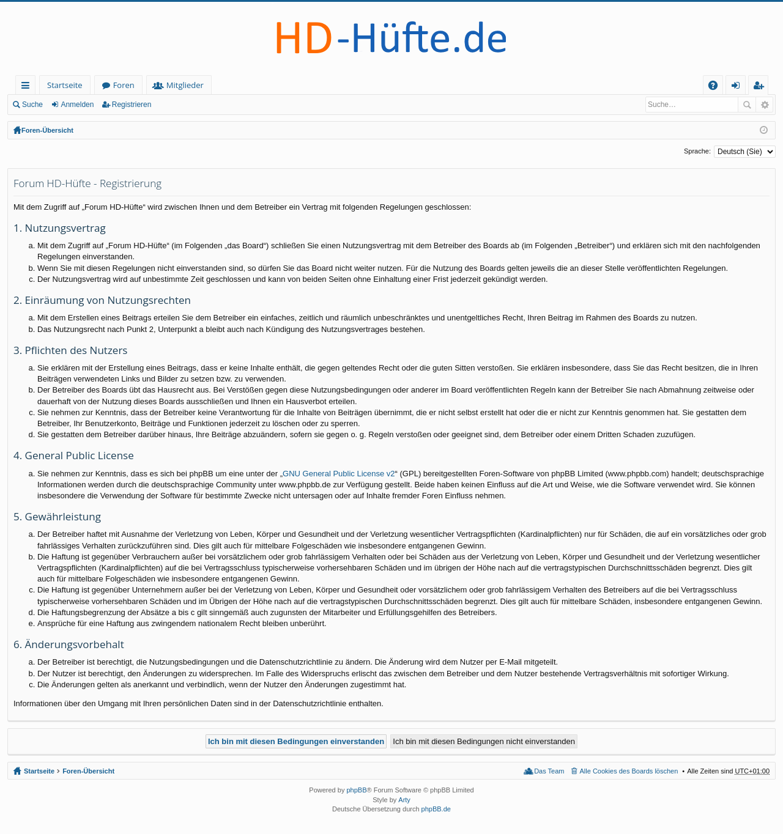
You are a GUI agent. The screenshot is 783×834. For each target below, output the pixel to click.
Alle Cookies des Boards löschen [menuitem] (629, 771)
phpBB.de (436, 809)
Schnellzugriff (28, 87)
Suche (32, 104)
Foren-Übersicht (47, 130)
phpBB (356, 790)
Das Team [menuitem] (549, 771)
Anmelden (77, 104)
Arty (404, 799)
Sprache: (697, 151)
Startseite (65, 84)
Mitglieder (185, 84)
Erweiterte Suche (764, 104)
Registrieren (132, 104)
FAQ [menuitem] (716, 87)
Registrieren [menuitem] (761, 87)
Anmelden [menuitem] (739, 87)
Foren (124, 84)
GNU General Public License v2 (339, 473)
